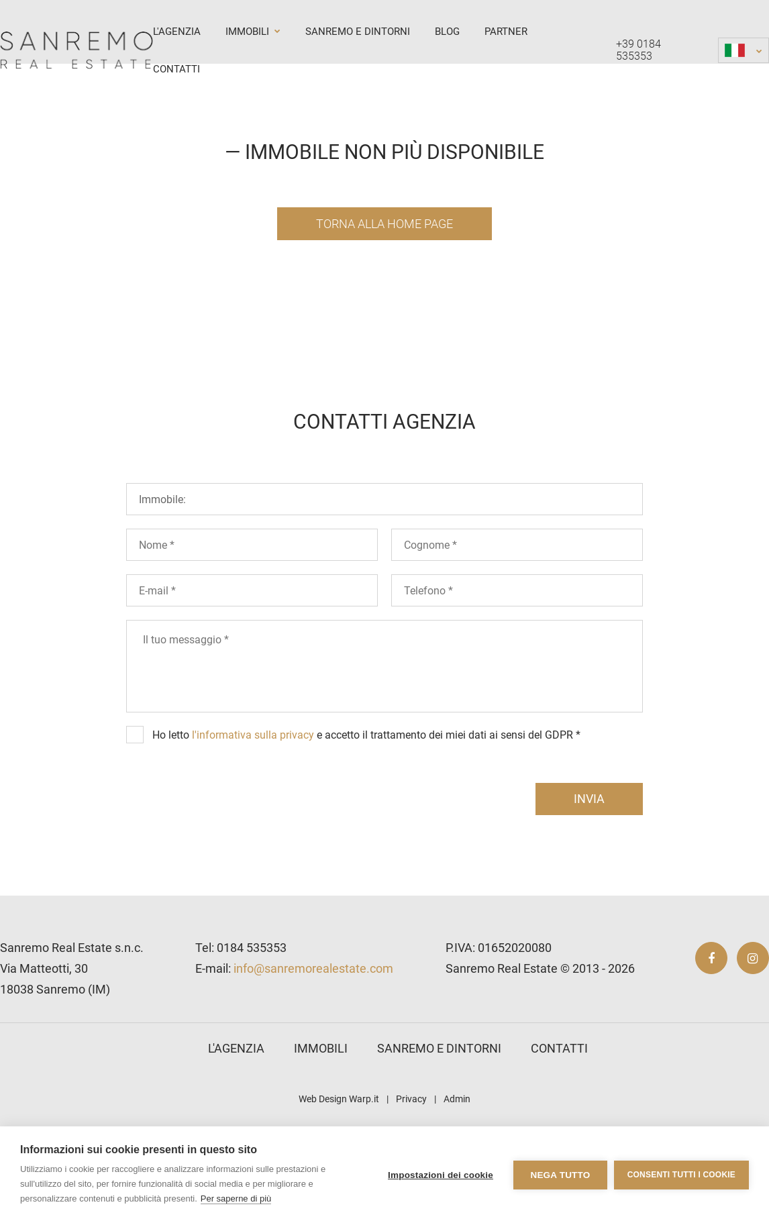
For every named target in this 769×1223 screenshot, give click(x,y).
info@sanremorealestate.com (313, 968)
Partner (505, 31)
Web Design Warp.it (339, 1099)
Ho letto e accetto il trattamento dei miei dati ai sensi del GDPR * (366, 735)
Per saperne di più (236, 1198)
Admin (457, 1099)
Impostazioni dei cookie (440, 1175)
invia (589, 799)
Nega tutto (560, 1175)
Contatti (176, 69)
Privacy (411, 1099)
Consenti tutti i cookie (681, 1174)
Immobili (252, 31)
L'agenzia (177, 31)
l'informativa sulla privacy (253, 735)
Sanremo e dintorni (357, 31)
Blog (447, 31)
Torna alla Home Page (384, 224)
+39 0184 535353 (638, 50)
